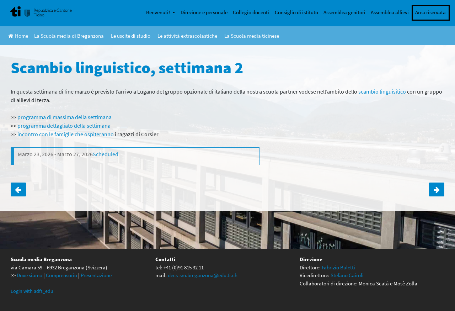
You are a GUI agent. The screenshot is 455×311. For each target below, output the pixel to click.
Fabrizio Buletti (338, 267)
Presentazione (96, 275)
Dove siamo (29, 275)
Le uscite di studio (130, 35)
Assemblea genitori (344, 12)
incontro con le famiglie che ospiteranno (65, 134)
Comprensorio (61, 275)
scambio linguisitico (382, 91)
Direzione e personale (204, 12)
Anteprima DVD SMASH (436, 190)
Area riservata (430, 12)
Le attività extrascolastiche (187, 35)
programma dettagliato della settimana (64, 125)
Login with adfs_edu (32, 291)
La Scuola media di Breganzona (69, 35)
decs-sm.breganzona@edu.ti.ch (202, 275)
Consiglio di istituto (296, 12)
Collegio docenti (251, 12)
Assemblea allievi (390, 12)
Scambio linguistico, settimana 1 (18, 190)
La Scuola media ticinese (251, 35)
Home (18, 35)
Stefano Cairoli (347, 275)
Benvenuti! (158, 12)
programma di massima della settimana (64, 117)
